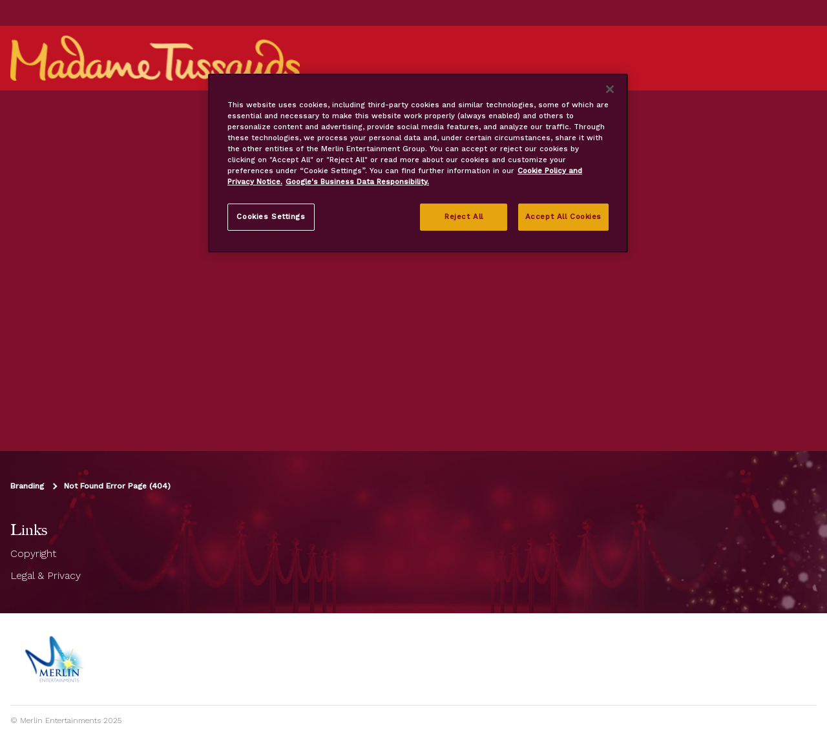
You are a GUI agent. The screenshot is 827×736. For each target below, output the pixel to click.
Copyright (33, 553)
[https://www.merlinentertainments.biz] (55, 659)
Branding (27, 485)
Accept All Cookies (563, 216)
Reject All (464, 216)
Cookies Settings (270, 216)
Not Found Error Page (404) (117, 485)
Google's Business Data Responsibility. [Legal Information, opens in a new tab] (357, 181)
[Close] (610, 89)
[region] (418, 163)
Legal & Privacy (45, 575)
